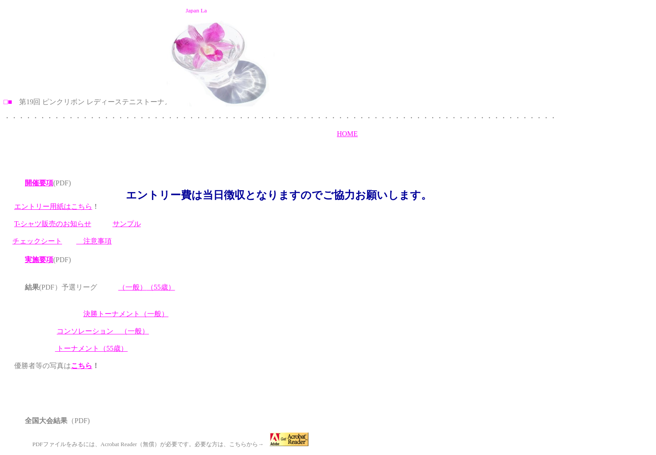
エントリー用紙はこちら (53, 206)
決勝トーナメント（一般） (125, 314)
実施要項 (39, 259)
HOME (347, 133)
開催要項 (39, 183)
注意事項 (94, 241)
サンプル (127, 224)
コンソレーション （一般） (103, 331)
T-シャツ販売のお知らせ (52, 224)
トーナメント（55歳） (91, 348)
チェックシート (37, 241)
